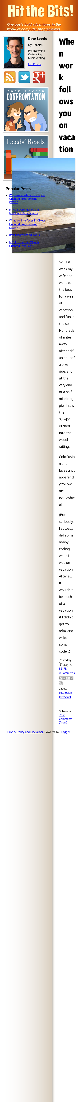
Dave (63, 664)
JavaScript (65, 697)
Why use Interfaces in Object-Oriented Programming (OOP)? (27, 199)
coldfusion (65, 692)
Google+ (39, 77)
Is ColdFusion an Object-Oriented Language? (24, 244)
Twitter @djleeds (24, 77)
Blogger (65, 732)
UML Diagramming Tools (24, 234)
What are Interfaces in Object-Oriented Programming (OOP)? (27, 224)
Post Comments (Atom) (65, 718)
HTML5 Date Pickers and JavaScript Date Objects (24, 211)
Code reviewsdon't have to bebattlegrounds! (25, 142)
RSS (9, 77)
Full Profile (34, 64)
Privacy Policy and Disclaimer (25, 732)
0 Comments (67, 673)
